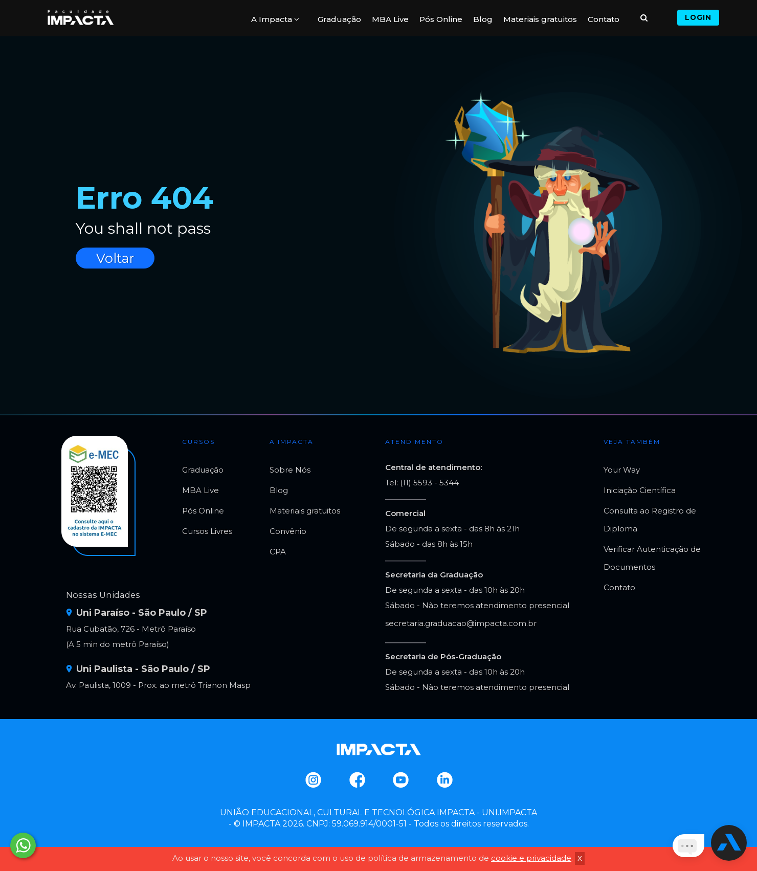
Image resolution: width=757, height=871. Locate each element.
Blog (483, 19)
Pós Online (440, 19)
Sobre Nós (290, 470)
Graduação (339, 19)
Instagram (312, 780)
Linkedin (444, 780)
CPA (278, 551)
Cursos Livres (207, 531)
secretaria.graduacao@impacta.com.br (461, 623)
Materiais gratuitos (540, 19)
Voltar (115, 258)
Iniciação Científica (640, 490)
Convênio (288, 531)
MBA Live (390, 19)
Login (698, 17)
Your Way (622, 470)
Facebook (356, 780)
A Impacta (275, 19)
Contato (603, 19)
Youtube (400, 780)
